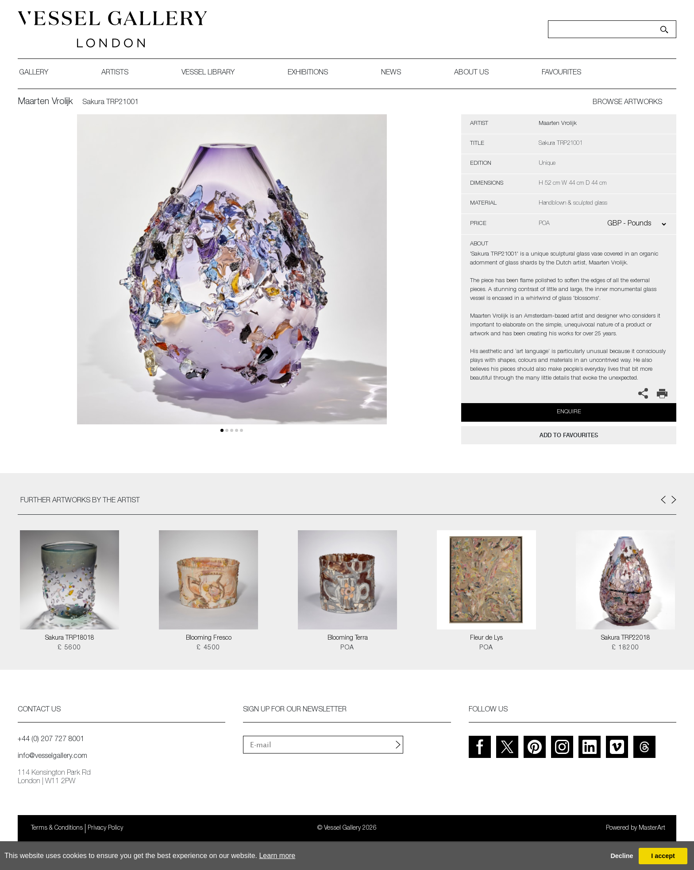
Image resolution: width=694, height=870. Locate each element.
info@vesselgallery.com (52, 756)
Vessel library (208, 73)
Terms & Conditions (57, 828)
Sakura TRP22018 (625, 638)
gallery (33, 73)
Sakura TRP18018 (69, 638)
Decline (621, 855)
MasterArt (652, 828)
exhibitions (308, 73)
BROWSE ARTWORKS (627, 102)
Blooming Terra (348, 638)
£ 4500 (208, 648)
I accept (663, 855)
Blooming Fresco (208, 638)
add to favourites (569, 435)
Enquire (569, 412)
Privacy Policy (105, 828)
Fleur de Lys (486, 638)
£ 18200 (626, 648)
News (391, 73)
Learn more (277, 855)
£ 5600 (69, 648)
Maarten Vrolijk (45, 102)
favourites (561, 73)
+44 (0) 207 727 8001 (51, 739)
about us (471, 73)
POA (347, 648)
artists (114, 73)
